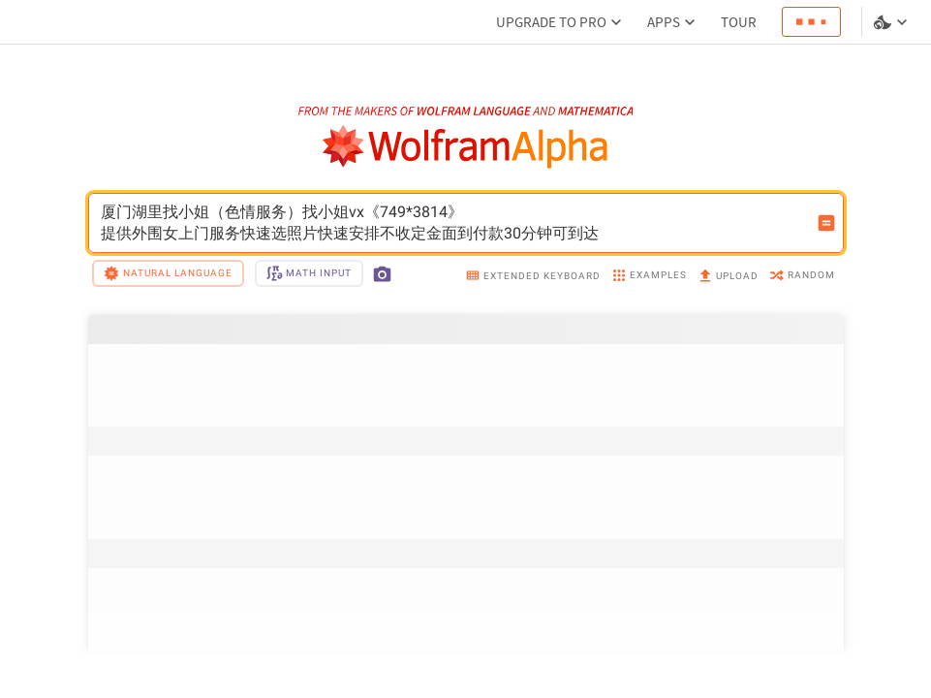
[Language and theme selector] (892, 22)
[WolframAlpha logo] (465, 147)
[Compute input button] (826, 223)
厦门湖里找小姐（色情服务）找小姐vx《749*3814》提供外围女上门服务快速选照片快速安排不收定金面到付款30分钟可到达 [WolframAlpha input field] (453, 223)
